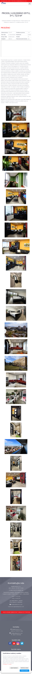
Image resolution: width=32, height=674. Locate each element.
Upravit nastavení (14, 667)
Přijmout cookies (24, 670)
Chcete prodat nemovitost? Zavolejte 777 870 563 (16, 612)
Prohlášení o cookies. (7, 664)
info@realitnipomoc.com (16, 604)
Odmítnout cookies (24, 667)
